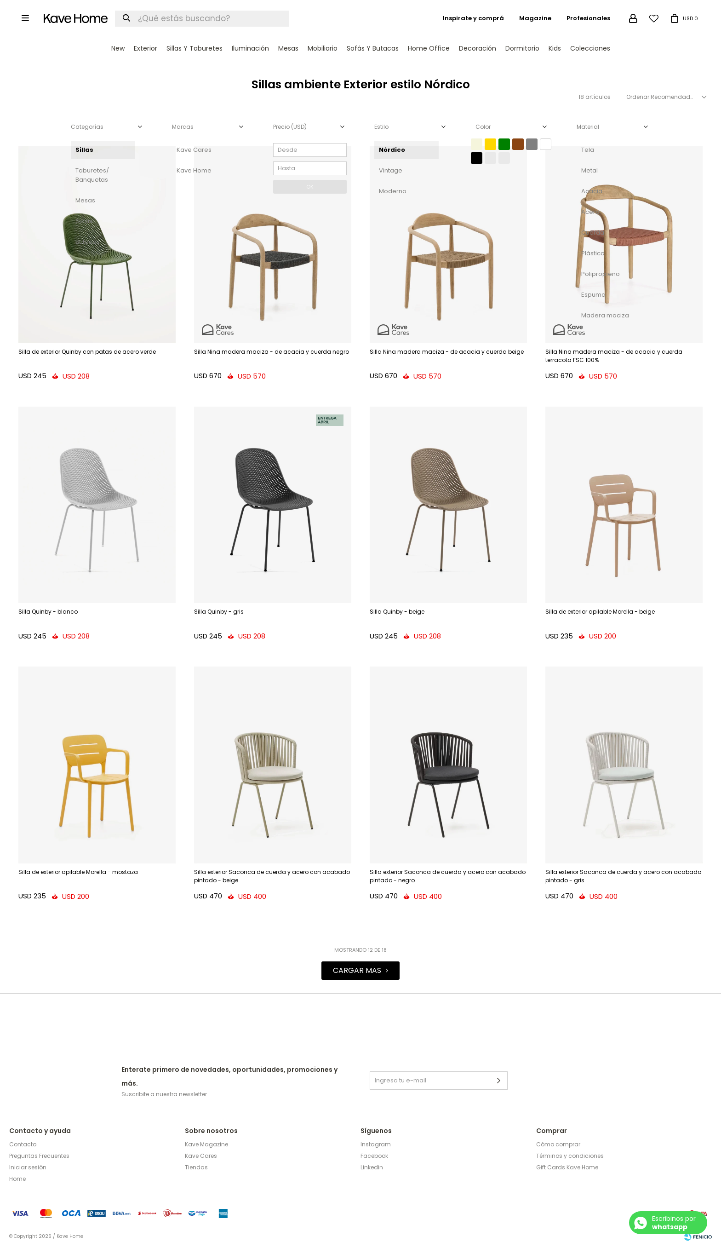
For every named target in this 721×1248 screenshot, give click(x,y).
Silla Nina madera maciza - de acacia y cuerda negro (271, 352)
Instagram (375, 1144)
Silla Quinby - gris (219, 611)
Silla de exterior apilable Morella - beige (600, 611)
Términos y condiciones (570, 1156)
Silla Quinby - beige (397, 611)
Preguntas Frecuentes (39, 1156)
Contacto (22, 1144)
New (118, 48)
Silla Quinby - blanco (48, 611)
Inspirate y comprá (473, 18)
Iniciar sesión (27, 1167)
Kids (555, 48)
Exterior (145, 48)
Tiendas (196, 1167)
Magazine (535, 18)
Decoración (477, 48)
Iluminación (250, 48)
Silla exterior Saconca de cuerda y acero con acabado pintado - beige (272, 876)
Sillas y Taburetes (194, 48)
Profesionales (588, 18)
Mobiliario (323, 48)
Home (17, 1179)
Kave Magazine (206, 1144)
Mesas (288, 48)
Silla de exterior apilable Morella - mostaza (78, 872)
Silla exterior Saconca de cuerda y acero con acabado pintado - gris (623, 876)
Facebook (374, 1156)
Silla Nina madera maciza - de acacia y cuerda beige (447, 352)
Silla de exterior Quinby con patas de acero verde (87, 352)
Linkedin (371, 1167)
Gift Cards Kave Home (567, 1167)
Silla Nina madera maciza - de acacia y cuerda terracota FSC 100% (613, 356)
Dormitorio (522, 48)
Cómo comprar (558, 1144)
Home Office (429, 48)
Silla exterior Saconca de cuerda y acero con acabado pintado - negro (448, 876)
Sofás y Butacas (373, 48)
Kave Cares (201, 1156)
